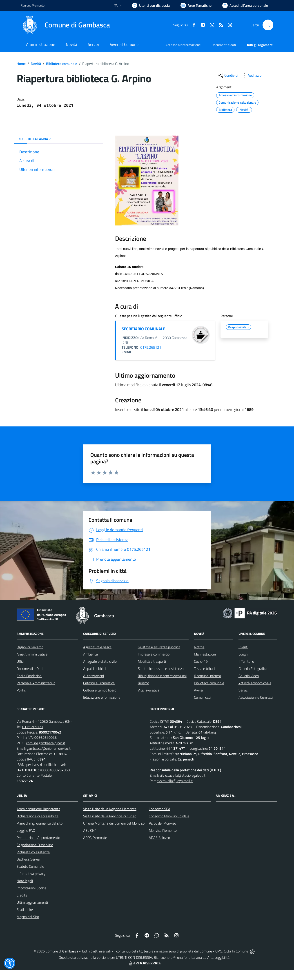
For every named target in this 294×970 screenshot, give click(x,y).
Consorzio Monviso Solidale (169, 816)
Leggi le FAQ (26, 830)
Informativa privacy (31, 873)
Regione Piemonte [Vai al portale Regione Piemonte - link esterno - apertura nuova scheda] (33, 5)
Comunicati (202, 697)
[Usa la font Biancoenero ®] (151, 5)
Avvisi (198, 690)
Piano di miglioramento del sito (39, 823)
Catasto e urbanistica (99, 683)
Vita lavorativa (148, 690)
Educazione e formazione (101, 697)
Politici (21, 690)
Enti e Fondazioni (29, 675)
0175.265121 (150, 347)
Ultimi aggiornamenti (32, 902)
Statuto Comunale (30, 866)
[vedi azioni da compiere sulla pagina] (252, 75)
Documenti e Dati (29, 668)
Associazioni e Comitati (255, 697)
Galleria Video (248, 675)
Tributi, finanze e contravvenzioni (162, 675)
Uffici (20, 661)
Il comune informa (207, 675)
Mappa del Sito (28, 916)
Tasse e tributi (204, 668)
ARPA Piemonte (95, 837)
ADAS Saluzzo (159, 837)
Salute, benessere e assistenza (161, 668)
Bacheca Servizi (28, 859)
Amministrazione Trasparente (38, 809)
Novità (36, 63)
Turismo (143, 683)
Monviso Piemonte (163, 830)
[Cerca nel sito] (268, 25)
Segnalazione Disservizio (35, 844)
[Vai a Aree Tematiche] (196, 5)
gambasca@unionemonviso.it (49, 748)
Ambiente (90, 654)
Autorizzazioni (93, 675)
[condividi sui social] (227, 75)
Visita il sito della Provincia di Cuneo (109, 816)
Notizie (199, 647)
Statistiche (25, 909)
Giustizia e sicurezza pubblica (159, 647)
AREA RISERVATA (144, 963)
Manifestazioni (205, 654)
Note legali (25, 880)
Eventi (243, 647)
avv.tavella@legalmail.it (175, 780)
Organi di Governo (30, 647)
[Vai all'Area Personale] (245, 5)
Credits (22, 895)
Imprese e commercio (153, 654)
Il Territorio (246, 661)
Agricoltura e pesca (97, 647)
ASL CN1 (90, 830)
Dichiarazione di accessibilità (37, 816)
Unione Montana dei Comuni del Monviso (114, 823)
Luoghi (243, 654)
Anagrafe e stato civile (100, 661)
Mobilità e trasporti (152, 661)
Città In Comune (236, 951)
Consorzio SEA (159, 809)
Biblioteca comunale (61, 63)
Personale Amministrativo (36, 683)
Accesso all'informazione (183, 44)
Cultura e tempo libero (99, 690)
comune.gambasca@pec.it (45, 743)
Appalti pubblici (94, 668)
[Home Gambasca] (65, 25)
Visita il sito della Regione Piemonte (109, 809)
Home (21, 63)
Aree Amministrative (32, 654)
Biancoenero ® (165, 957)
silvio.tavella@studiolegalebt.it (182, 775)
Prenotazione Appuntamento (38, 837)
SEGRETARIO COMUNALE (143, 329)
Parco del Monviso (162, 823)
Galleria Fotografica (252, 668)
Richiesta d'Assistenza (33, 852)
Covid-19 (201, 661)
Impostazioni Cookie (31, 888)
